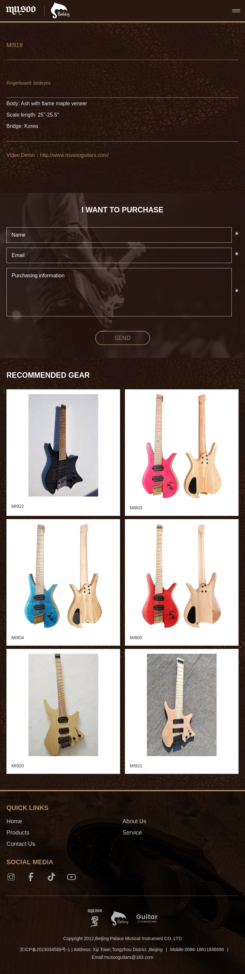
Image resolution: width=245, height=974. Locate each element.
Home (14, 821)
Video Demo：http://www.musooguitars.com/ (57, 155)
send (122, 338)
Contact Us (20, 844)
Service (132, 832)
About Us (135, 821)
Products (17, 832)
